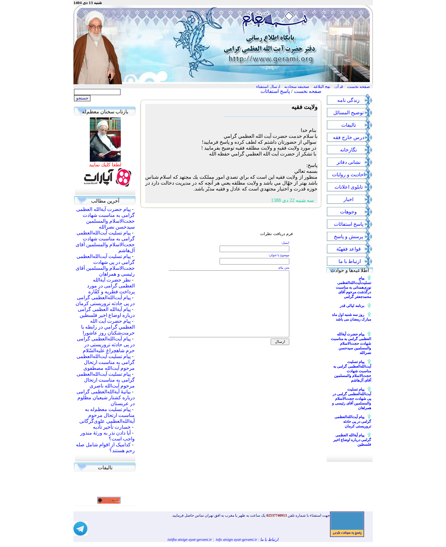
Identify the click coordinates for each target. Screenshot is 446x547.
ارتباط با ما (269, 539)
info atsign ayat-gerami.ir (236, 539)
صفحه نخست (307, 91)
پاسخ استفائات (275, 91)
